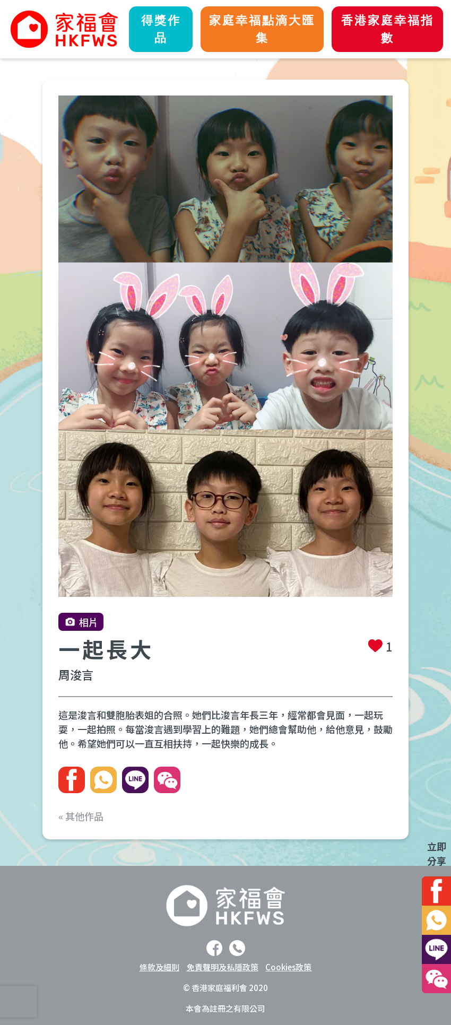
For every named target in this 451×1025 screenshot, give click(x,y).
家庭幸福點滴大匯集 (262, 29)
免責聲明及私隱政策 (222, 966)
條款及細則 (159, 966)
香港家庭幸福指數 (387, 29)
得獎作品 (161, 29)
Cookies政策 (288, 966)
